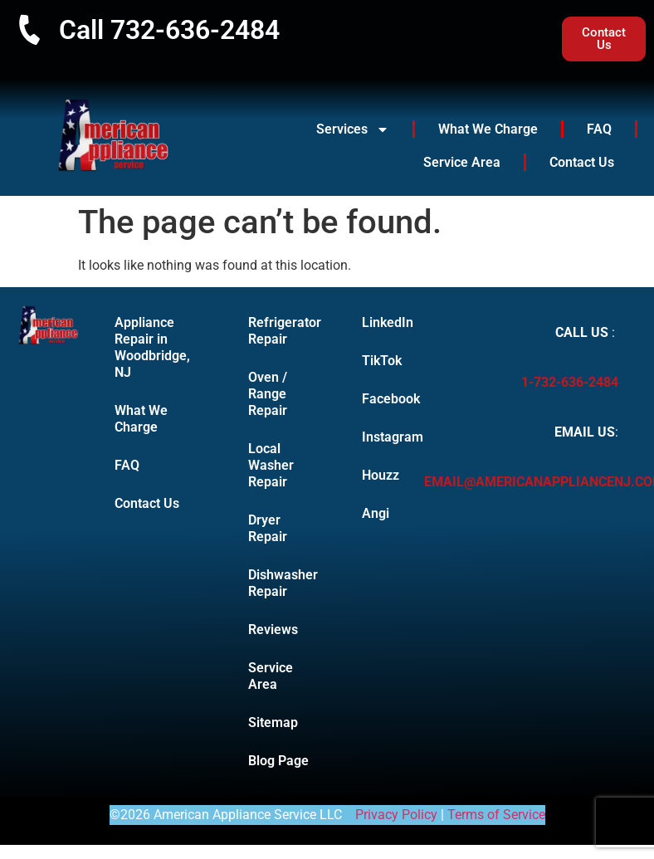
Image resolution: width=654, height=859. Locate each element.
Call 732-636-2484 (169, 30)
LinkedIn (375, 322)
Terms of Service (496, 814)
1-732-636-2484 (569, 382)
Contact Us (581, 162)
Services (352, 129)
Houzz (375, 475)
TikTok (375, 360)
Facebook (375, 399)
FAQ (599, 129)
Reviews (273, 629)
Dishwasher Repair (283, 583)
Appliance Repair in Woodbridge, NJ (152, 347)
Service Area (461, 162)
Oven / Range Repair (267, 393)
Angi (375, 513)
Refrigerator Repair (284, 331)
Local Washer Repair (271, 465)
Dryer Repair (267, 528)
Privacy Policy (396, 814)
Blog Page (278, 761)
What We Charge (488, 129)
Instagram (375, 437)
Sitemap (273, 722)
